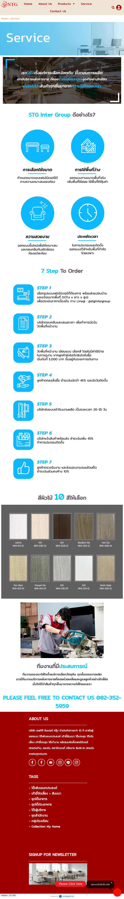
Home (4, 18)
